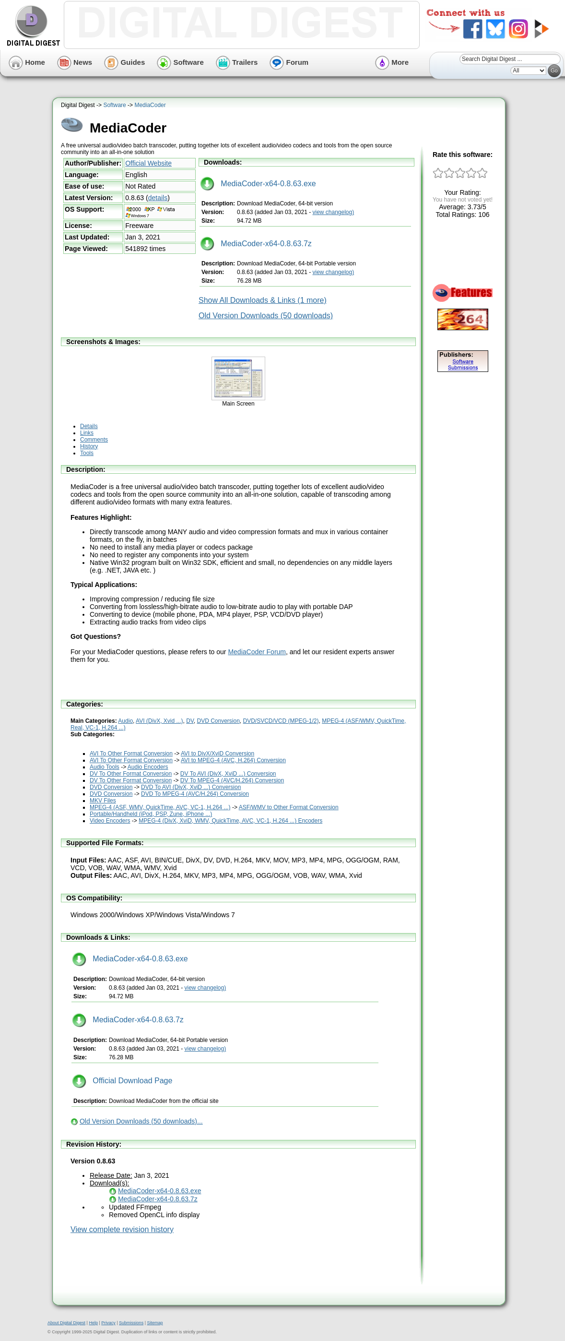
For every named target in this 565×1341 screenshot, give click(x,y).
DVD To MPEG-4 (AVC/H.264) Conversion (195, 793)
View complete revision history (122, 1229)
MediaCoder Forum (257, 652)
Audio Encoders (148, 767)
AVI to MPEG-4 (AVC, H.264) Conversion (233, 760)
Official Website (148, 163)
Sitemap (155, 1322)
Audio (125, 721)
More (392, 62)
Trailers (237, 62)
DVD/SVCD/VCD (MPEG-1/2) (281, 721)
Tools (87, 453)
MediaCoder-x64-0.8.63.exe (258, 184)
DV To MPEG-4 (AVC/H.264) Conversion (232, 780)
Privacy (108, 1322)
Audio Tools (104, 767)
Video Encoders (110, 820)
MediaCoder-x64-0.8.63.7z (256, 243)
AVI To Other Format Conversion (131, 753)
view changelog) (333, 212)
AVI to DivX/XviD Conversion (217, 753)
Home (27, 62)
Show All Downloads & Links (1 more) (263, 300)
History (89, 446)
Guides (124, 62)
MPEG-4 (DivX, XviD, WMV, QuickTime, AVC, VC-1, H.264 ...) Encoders (230, 820)
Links (87, 433)
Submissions (131, 1322)
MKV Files (103, 800)
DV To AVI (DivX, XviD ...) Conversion (228, 773)
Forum (289, 62)
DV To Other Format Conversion (131, 773)
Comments (94, 439)
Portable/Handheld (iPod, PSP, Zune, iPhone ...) (151, 814)
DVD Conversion (218, 721)
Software (180, 62)
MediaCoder (149, 105)
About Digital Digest (66, 1322)
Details (89, 426)
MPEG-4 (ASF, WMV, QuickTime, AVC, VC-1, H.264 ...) (160, 807)
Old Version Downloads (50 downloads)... (141, 1121)
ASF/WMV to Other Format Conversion (289, 807)
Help (93, 1322)
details (157, 198)
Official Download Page (122, 1081)
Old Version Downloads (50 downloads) (266, 315)
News (74, 62)
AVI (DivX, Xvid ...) (159, 721)
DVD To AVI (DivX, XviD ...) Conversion (191, 787)
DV (190, 721)
